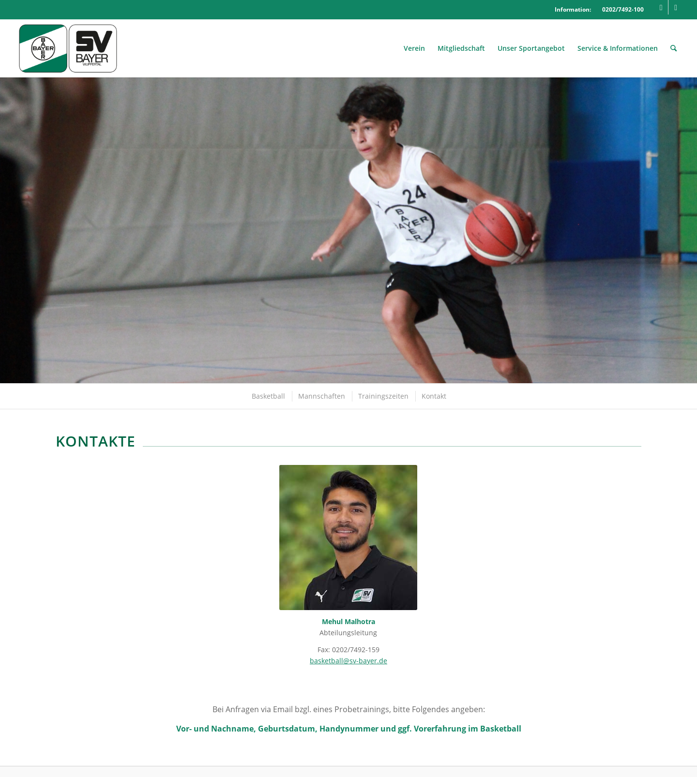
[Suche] (673, 48)
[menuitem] (414, 48)
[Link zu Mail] (675, 7)
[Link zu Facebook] (661, 7)
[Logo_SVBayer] (68, 48)
